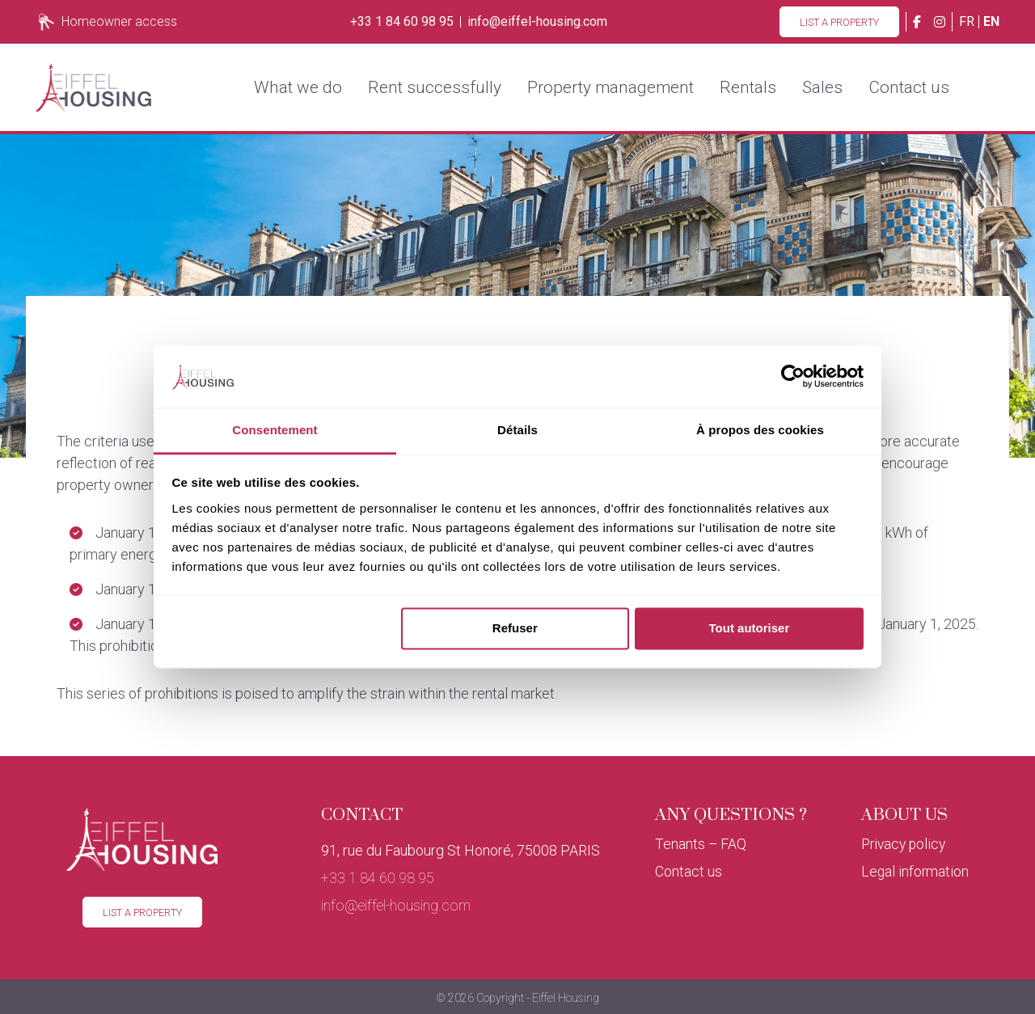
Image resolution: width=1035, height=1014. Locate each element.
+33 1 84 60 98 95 (402, 21)
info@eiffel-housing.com (537, 21)
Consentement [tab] (274, 430)
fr (966, 21)
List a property (839, 22)
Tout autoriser (749, 629)
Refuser (515, 629)
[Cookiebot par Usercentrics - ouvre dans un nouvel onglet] (793, 377)
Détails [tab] (517, 430)
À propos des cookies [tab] (760, 430)
